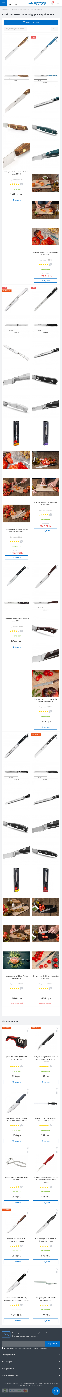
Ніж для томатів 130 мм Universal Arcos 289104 (16, 620)
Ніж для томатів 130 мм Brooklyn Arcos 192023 (45, 253)
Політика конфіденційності (23, 1348)
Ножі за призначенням (20, 9)
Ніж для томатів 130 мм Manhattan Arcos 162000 (46, 977)
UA (10, 4)
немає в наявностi (16, 1003)
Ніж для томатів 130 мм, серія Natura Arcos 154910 (45, 700)
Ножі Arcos (5, 9)
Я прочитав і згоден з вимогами (26, 1348)
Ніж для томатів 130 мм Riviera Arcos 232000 (16, 977)
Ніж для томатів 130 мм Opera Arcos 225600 (45, 503)
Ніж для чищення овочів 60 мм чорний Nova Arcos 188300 (45, 1059)
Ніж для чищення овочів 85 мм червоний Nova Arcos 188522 (45, 1179)
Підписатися (52, 1344)
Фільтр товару (31, 22)
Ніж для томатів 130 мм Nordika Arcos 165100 (16, 173)
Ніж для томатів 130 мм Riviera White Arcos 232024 (16, 530)
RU (16, 4)
